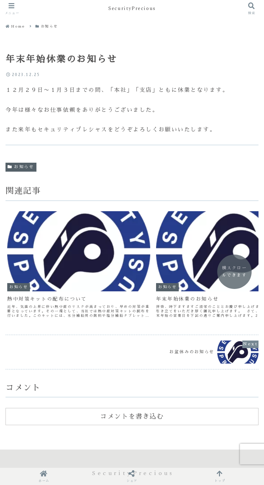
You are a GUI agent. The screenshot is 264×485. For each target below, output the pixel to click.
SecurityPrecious (132, 8)
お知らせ (21, 167)
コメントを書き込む (132, 389)
